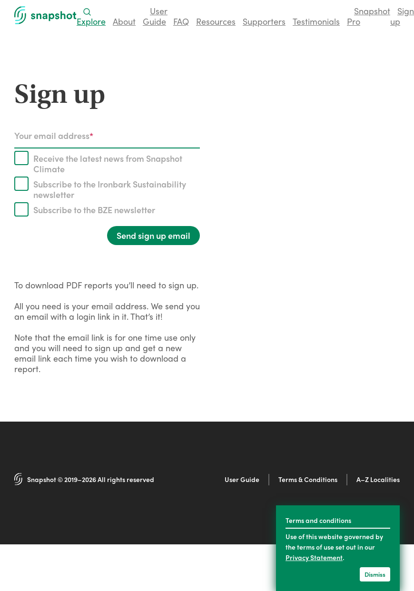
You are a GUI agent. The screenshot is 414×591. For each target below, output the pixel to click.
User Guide (242, 479)
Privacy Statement (314, 557)
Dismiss (375, 574)
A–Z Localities (378, 479)
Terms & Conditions (307, 479)
